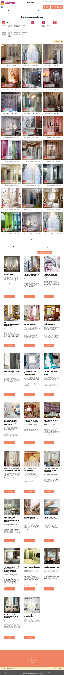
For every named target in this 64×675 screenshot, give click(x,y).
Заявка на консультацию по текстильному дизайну (58, 7)
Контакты (60, 10)
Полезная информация (50, 10)
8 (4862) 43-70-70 (29, 2)
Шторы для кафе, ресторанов (17, 26)
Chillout (3, 27)
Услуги (19, 10)
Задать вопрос (47, 7)
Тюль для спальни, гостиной (25, 30)
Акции (34, 10)
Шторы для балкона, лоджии (10, 35)
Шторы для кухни (4, 30)
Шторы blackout (17, 32)
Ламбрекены (24, 34)
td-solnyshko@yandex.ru (32, 660)
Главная (3, 10)
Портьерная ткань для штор (25, 28)
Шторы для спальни (4, 35)
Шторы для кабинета (10, 33)
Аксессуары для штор (59, 22)
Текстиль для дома (48, 22)
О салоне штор (11, 10)
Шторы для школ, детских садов (17, 28)
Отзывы (40, 10)
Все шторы (4, 25)
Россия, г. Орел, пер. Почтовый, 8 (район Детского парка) (32, 657)
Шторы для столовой (10, 26)
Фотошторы (24, 25)
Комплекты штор (17, 34)
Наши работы (27, 10)
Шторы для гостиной (4, 33)
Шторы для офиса (25, 32)
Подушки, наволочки (46, 27)
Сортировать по (57, 41)
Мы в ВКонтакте (57, 668)
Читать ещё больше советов (44, 252)
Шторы (7, 22)
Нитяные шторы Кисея (10, 28)
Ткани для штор (37, 22)
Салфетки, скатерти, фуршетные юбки (45, 30)
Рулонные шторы (17, 30)
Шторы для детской (10, 30)
